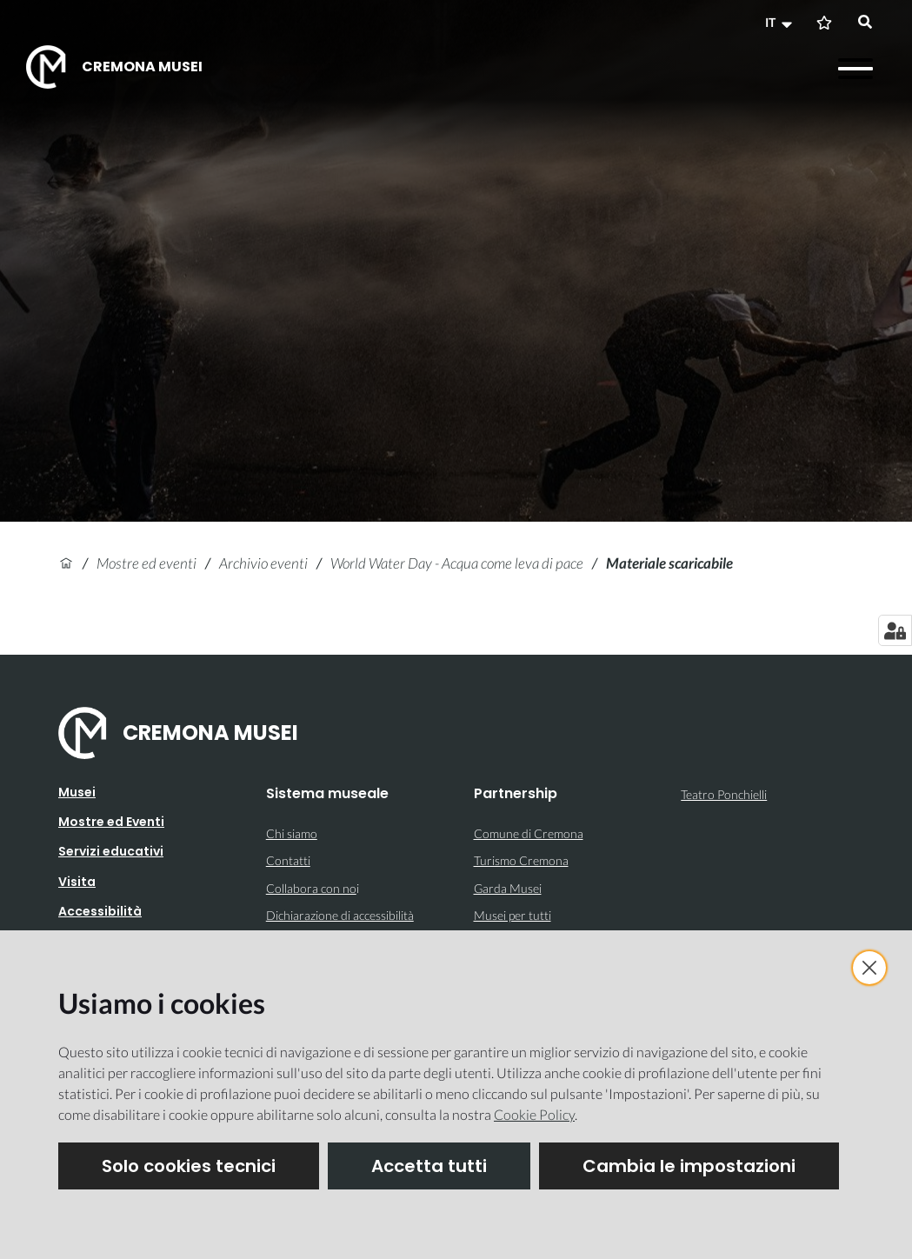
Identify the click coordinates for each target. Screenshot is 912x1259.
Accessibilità (100, 911)
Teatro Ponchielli (724, 794)
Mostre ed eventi (146, 563)
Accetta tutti (429, 1166)
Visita (77, 881)
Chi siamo (291, 833)
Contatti (288, 860)
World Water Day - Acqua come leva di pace (456, 563)
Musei (77, 792)
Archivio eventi (263, 563)
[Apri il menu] (855, 68)
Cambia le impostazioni (689, 1166)
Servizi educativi (110, 851)
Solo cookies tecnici (189, 1166)
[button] (780, 23)
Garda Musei (508, 888)
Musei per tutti (512, 915)
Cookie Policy (534, 1114)
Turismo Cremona (521, 860)
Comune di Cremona (528, 833)
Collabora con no (311, 888)
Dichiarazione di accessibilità (340, 915)
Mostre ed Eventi (111, 821)
